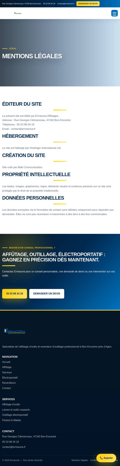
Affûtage (6, 367)
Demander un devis (88, 4)
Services (7, 372)
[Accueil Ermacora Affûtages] (17, 13)
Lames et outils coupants (16, 409)
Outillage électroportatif (15, 415)
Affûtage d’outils (11, 404)
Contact (6, 388)
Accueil (6, 362)
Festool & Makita (11, 420)
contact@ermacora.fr (65, 4)
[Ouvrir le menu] (114, 13)
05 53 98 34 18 (49, 4)
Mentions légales (80, 460)
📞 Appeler (106, 458)
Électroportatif (10, 377)
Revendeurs (9, 382)
